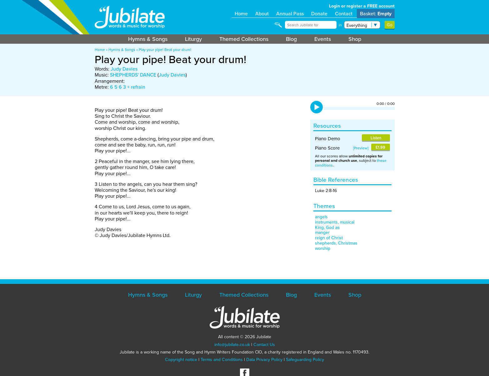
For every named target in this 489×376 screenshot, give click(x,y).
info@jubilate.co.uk (232, 344)
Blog (291, 39)
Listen (376, 138)
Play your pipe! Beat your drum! (165, 49)
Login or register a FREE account (362, 6)
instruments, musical (334, 222)
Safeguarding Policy (305, 359)
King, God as (327, 227)
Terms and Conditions (222, 359)
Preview (360, 148)
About (262, 13)
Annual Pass (290, 13)
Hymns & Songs (147, 39)
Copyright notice (181, 359)
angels (321, 217)
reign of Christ (329, 238)
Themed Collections (243, 39)
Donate (319, 13)
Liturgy (193, 39)
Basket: (376, 13)
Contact (343, 13)
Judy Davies (124, 68)
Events (322, 39)
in (340, 25)
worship (322, 248)
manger (322, 232)
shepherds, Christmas (336, 243)
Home (241, 13)
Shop (354, 39)
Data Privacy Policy (264, 359)
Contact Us (264, 344)
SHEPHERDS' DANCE (133, 74)
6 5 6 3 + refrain (127, 87)
